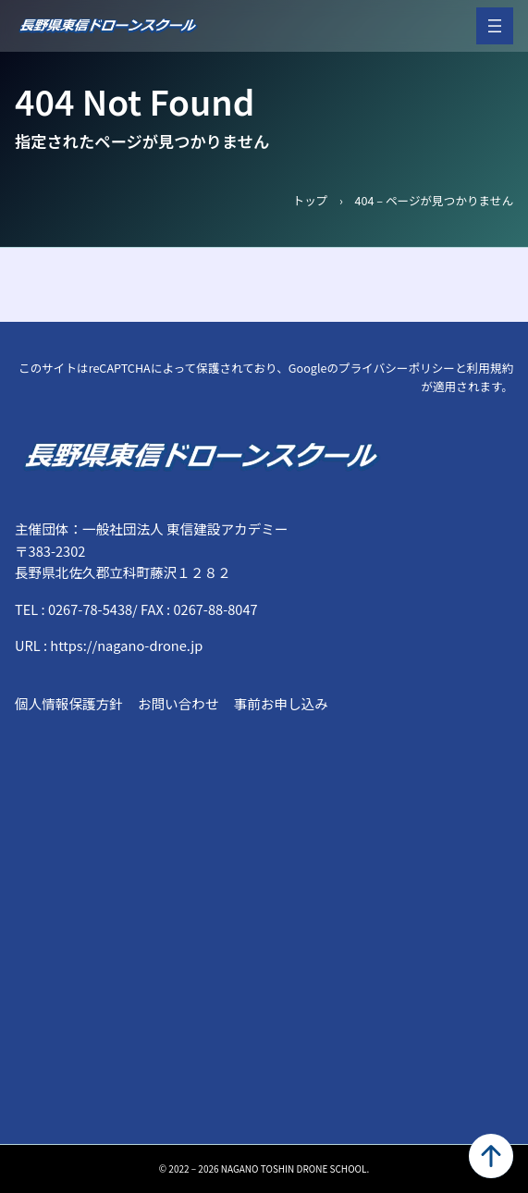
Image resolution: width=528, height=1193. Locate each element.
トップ (310, 200)
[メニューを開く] (495, 26)
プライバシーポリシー (396, 367)
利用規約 (490, 367)
